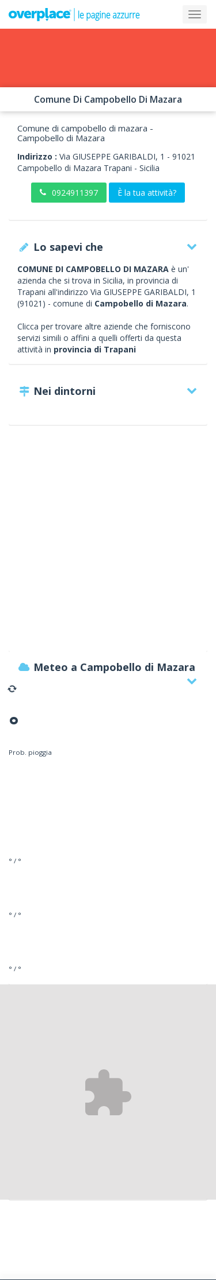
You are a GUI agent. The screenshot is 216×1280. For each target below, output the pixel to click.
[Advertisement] (108, 543)
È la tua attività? (147, 192)
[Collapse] (194, 14)
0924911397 (69, 192)
